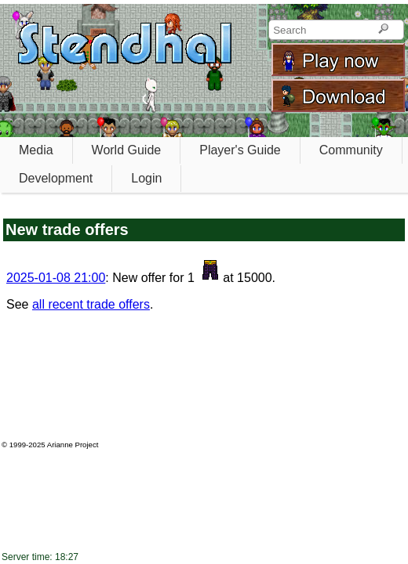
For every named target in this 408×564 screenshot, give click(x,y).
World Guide (127, 150)
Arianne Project (73, 444)
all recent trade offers (91, 304)
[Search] (383, 30)
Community (351, 150)
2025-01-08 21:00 (55, 277)
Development (56, 178)
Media (36, 150)
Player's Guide (240, 150)
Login (146, 178)
